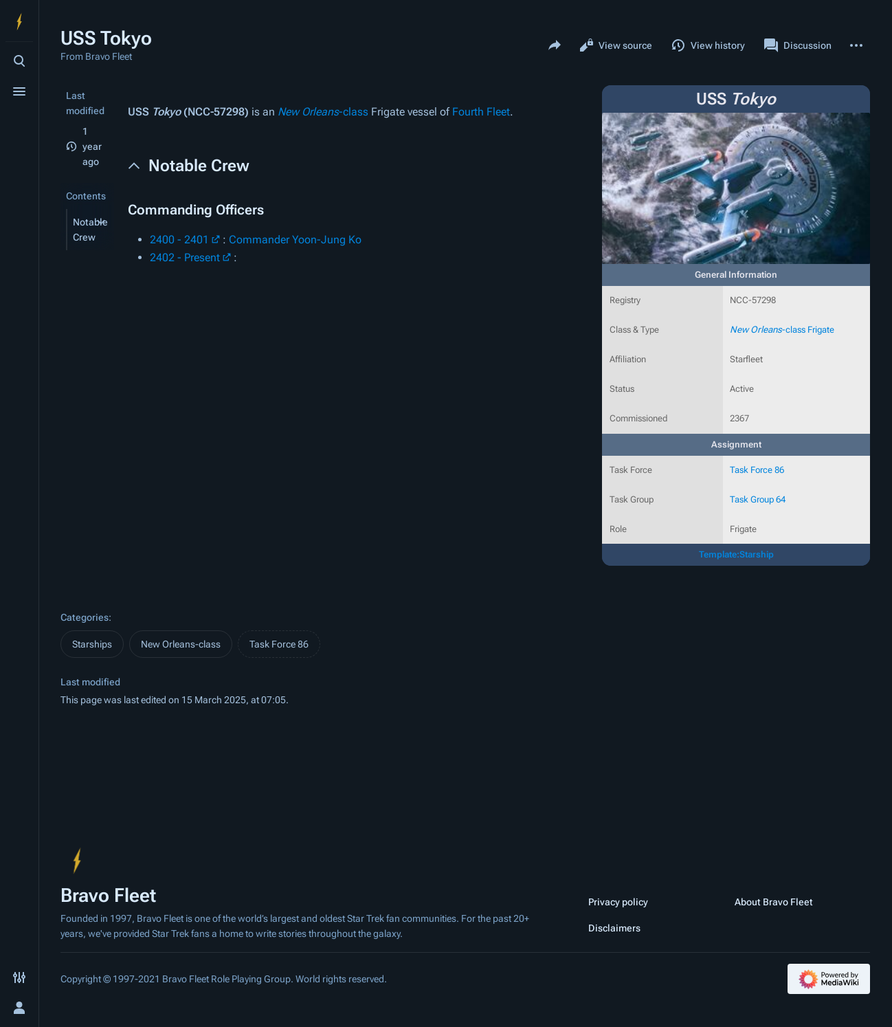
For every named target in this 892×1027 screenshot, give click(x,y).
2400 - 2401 (179, 239)
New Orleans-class (181, 644)
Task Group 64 (757, 499)
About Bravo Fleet (774, 901)
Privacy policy (618, 901)
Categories (84, 617)
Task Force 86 (757, 470)
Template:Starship (736, 554)
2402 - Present (185, 257)
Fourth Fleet (481, 111)
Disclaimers (614, 928)
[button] (77, 229)
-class (323, 111)
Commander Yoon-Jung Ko (295, 239)
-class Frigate (782, 329)
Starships (92, 644)
